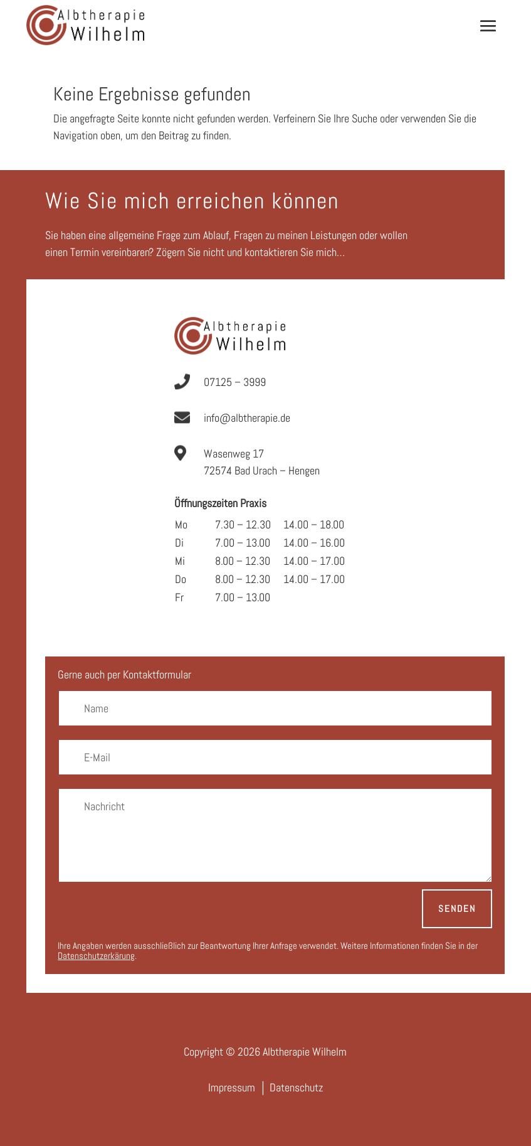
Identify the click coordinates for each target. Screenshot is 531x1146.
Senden (457, 908)
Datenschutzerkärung (96, 955)
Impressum (231, 1087)
